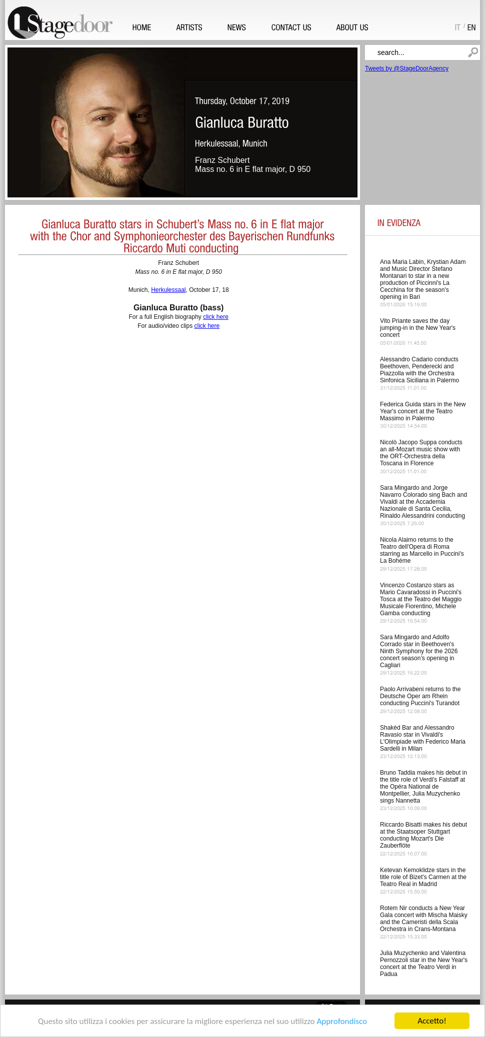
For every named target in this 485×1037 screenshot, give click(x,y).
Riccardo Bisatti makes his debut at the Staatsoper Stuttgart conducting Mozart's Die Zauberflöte (423, 835)
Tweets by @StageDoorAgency (406, 68)
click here (215, 316)
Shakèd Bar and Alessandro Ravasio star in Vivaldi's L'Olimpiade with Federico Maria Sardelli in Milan (423, 738)
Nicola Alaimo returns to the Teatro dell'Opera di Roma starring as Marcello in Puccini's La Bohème (422, 550)
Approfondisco (341, 1022)
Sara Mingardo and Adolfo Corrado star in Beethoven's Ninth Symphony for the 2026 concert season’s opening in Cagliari (419, 651)
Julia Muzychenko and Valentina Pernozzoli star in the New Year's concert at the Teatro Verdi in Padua (424, 964)
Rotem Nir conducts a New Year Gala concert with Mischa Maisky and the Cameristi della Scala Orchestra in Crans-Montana (424, 919)
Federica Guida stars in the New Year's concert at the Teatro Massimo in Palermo (423, 411)
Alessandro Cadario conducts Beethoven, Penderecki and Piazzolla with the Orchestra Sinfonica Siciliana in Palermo (419, 370)
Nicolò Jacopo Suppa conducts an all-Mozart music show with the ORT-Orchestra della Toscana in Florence (421, 453)
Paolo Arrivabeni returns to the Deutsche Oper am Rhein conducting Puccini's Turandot (420, 696)
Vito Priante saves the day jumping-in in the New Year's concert (418, 327)
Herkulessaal (168, 289)
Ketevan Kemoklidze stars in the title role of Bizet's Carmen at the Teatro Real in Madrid (423, 877)
